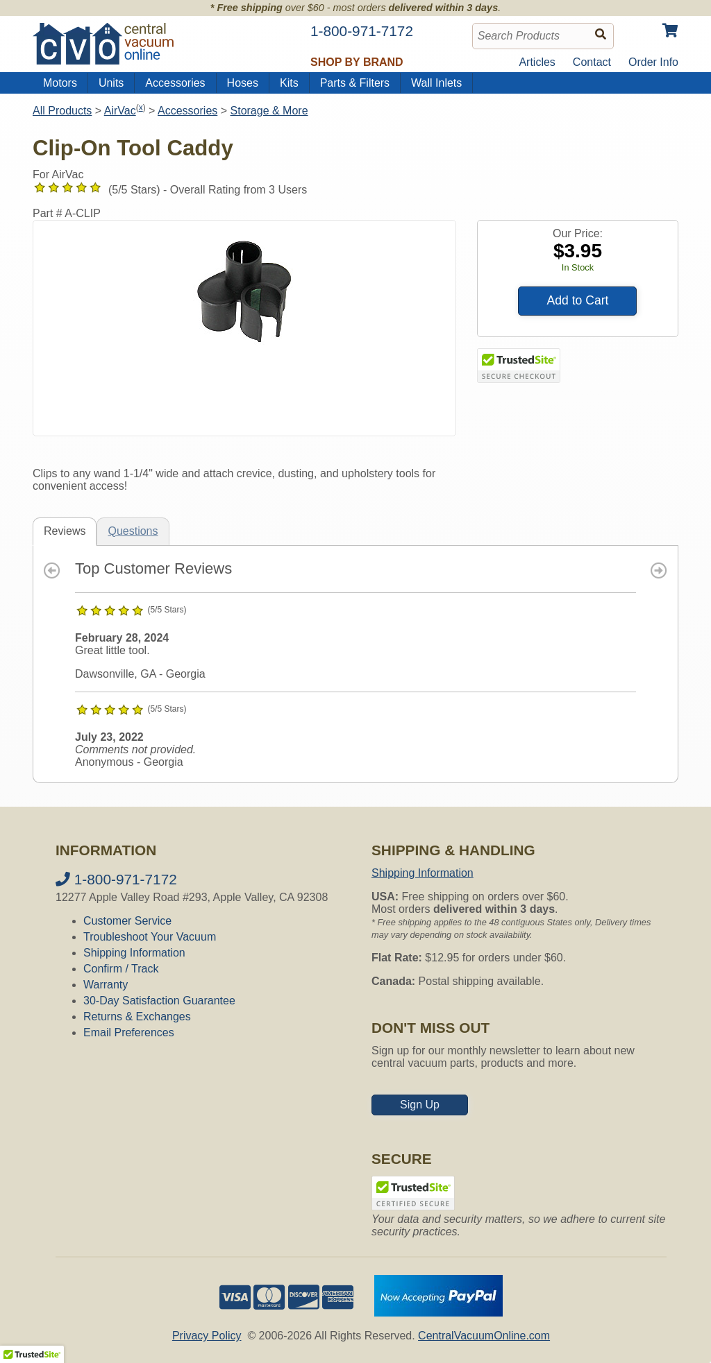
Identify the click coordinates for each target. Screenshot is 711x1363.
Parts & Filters (355, 83)
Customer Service (127, 921)
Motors (60, 83)
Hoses (242, 83)
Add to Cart (577, 300)
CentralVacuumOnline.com (484, 1335)
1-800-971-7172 (116, 879)
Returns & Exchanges (137, 1016)
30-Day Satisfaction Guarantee (159, 1000)
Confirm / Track (120, 969)
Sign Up (420, 1105)
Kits (289, 83)
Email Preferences (128, 1032)
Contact (592, 62)
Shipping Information (134, 953)
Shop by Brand (356, 62)
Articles (537, 62)
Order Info (653, 62)
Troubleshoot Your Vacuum (149, 937)
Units (111, 83)
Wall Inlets (436, 83)
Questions (133, 531)
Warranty (105, 985)
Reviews (64, 531)
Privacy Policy (207, 1335)
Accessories (175, 83)
